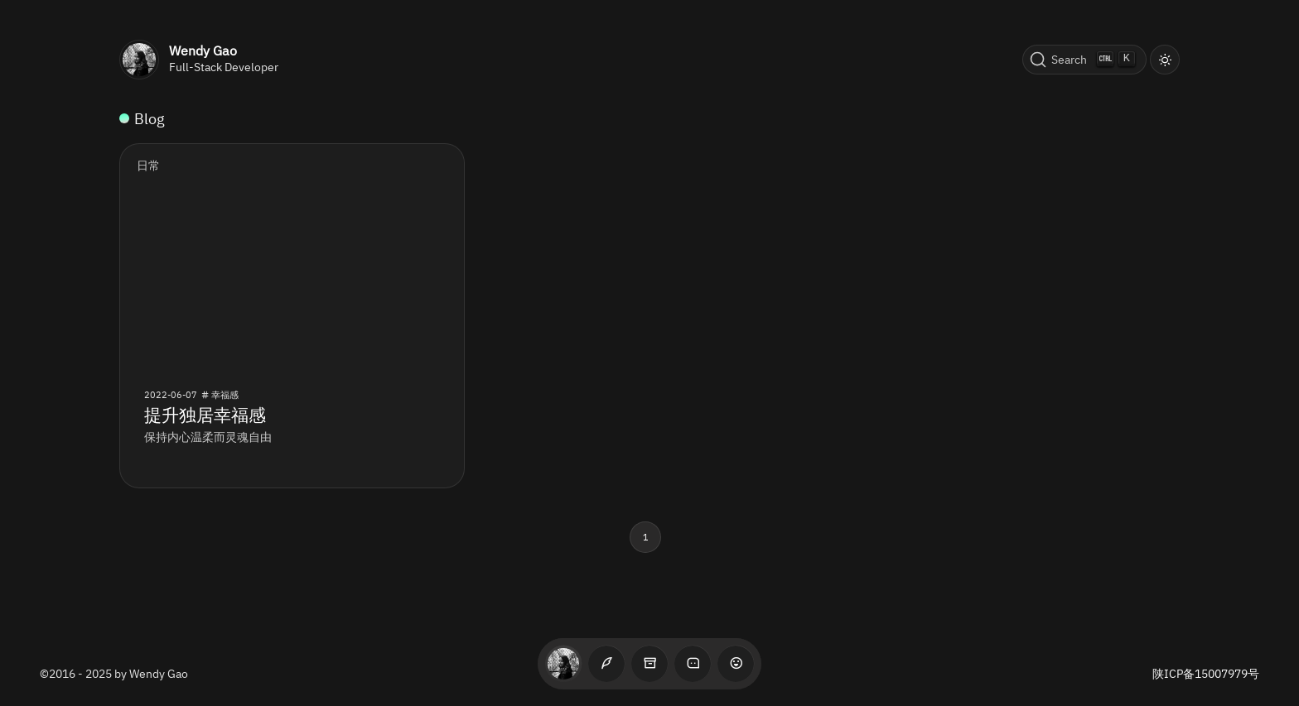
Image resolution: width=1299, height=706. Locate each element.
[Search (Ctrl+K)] (1084, 59)
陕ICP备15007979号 (1205, 673)
